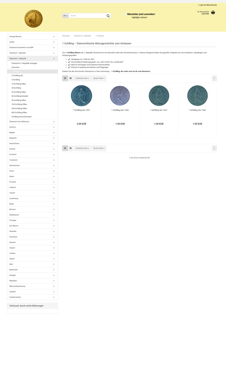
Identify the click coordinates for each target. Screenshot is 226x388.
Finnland (12, 154)
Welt (11, 264)
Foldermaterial (15, 297)
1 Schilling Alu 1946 (120, 110)
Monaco (12, 209)
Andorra (12, 127)
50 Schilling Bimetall (20, 96)
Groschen (15, 67)
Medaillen (13, 281)
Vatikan (12, 253)
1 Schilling (16, 71)
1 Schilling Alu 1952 (197, 110)
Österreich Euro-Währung (19, 122)
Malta (11, 204)
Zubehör (12, 292)
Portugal (12, 220)
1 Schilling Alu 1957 (81, 110)
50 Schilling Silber (19, 100)
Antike (11, 42)
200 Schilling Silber (19, 108)
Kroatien (12, 182)
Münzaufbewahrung (17, 286)
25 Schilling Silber (19, 92)
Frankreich (13, 160)
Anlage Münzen (15, 37)
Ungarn (12, 248)
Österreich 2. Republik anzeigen (24, 63)
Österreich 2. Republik (17, 59)
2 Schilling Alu (17, 75)
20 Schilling (16, 88)
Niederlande (14, 215)
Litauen (12, 193)
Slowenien (13, 237)
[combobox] (82, 78)
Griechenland (14, 165)
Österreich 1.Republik (17, 53)
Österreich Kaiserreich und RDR (21, 47)
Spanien (12, 242)
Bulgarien (13, 138)
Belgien (12, 133)
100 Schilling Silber (19, 104)
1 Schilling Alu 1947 (158, 110)
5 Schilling (16, 80)
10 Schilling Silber (19, 84)
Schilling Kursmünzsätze (22, 117)
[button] (65, 78)
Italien (11, 176)
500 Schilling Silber (19, 112)
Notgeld (12, 275)
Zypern (12, 259)
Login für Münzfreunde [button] (207, 5)
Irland (11, 171)
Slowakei (12, 231)
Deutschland (14, 143)
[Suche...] (65, 15)
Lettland (12, 187)
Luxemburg (13, 198)
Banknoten (13, 270)
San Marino (13, 226)
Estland (12, 149)
